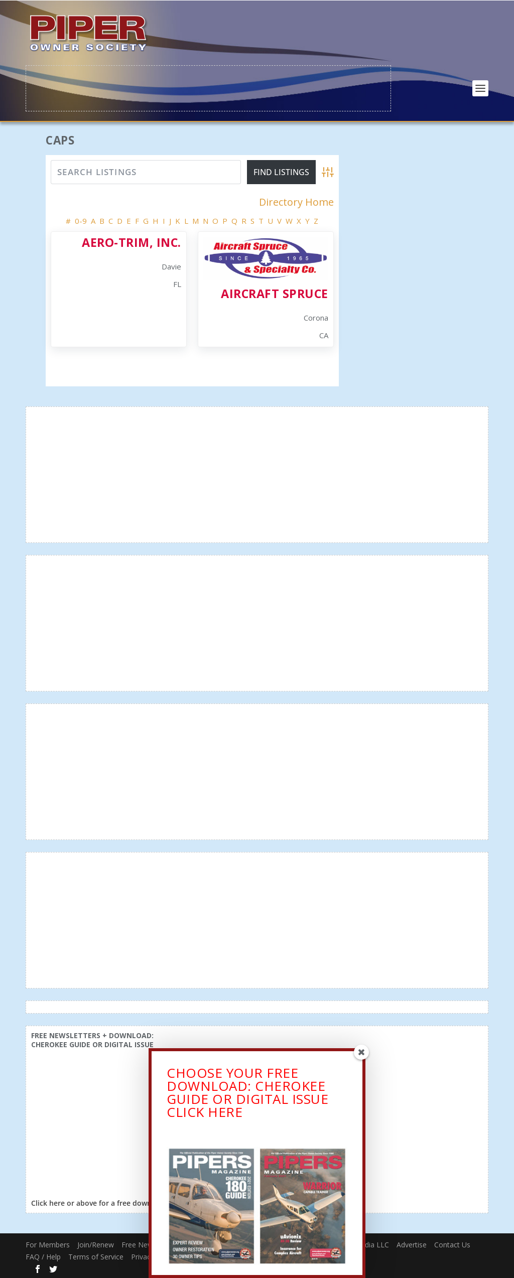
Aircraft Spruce (274, 293)
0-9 (81, 220)
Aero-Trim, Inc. (131, 241)
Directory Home (296, 201)
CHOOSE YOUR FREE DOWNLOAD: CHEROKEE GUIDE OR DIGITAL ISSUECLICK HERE (247, 1097)
